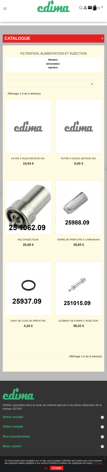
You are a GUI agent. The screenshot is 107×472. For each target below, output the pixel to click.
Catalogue (17, 38)
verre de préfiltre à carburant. (78, 239)
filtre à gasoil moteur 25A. (79, 158)
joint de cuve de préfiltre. (28, 320)
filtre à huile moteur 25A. (28, 158)
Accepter (56, 468)
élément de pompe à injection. (79, 320)
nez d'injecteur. (28, 239)
